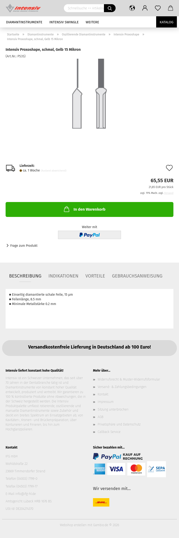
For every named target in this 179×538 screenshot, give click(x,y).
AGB (100, 417)
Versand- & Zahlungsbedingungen (122, 387)
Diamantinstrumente (24, 22)
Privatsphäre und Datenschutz (119, 424)
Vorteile (95, 276)
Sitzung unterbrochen (113, 409)
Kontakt (103, 394)
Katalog (166, 22)
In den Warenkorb (84, 209)
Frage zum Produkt (24, 246)
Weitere (92, 22)
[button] (132, 8)
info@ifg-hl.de (25, 494)
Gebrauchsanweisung (137, 276)
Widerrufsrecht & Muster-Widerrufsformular (129, 379)
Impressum (106, 402)
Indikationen (63, 276)
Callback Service (109, 432)
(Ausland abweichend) (53, 170)
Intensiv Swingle (64, 22)
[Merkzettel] (157, 8)
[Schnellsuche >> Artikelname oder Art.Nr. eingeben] (110, 8)
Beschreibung (25, 276)
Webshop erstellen (73, 525)
